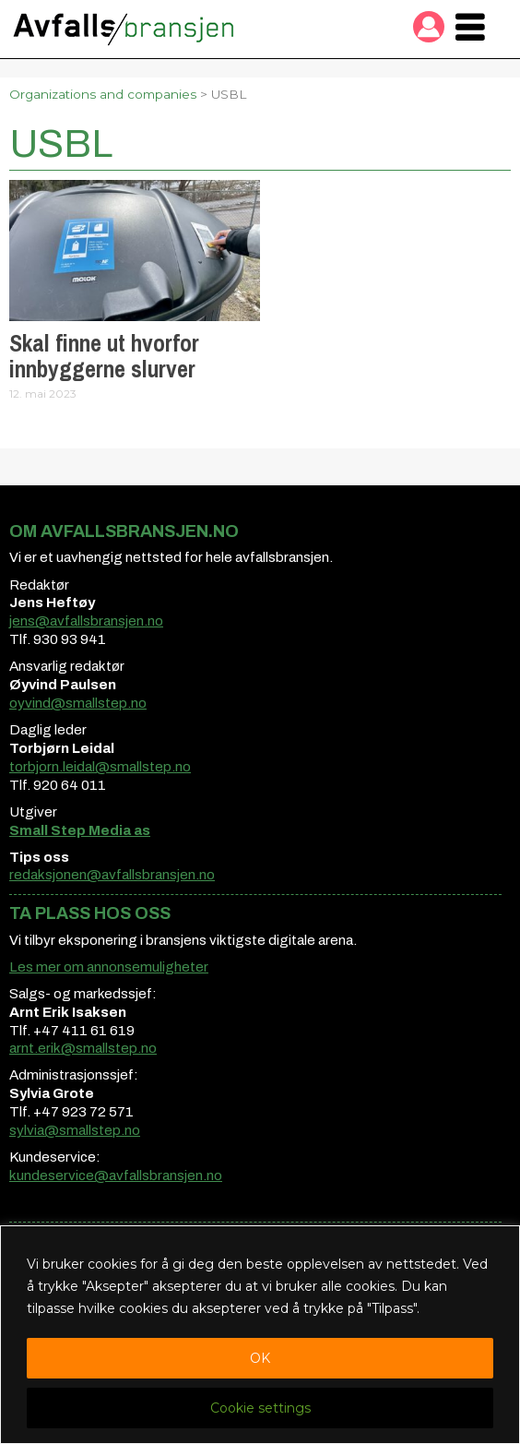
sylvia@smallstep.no (74, 1130)
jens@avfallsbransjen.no (86, 621)
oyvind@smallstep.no (78, 703)
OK (260, 1358)
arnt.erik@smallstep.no (83, 1048)
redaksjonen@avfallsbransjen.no (112, 874)
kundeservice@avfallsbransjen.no (115, 1175)
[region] (260, 1334)
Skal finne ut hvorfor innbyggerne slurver (104, 356)
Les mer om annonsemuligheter (108, 967)
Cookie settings (260, 1408)
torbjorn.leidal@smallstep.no (100, 766)
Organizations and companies (102, 94)
